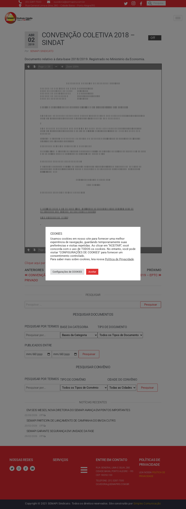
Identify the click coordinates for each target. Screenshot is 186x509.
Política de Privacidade (119, 259)
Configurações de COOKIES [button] (67, 271)
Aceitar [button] (92, 271)
